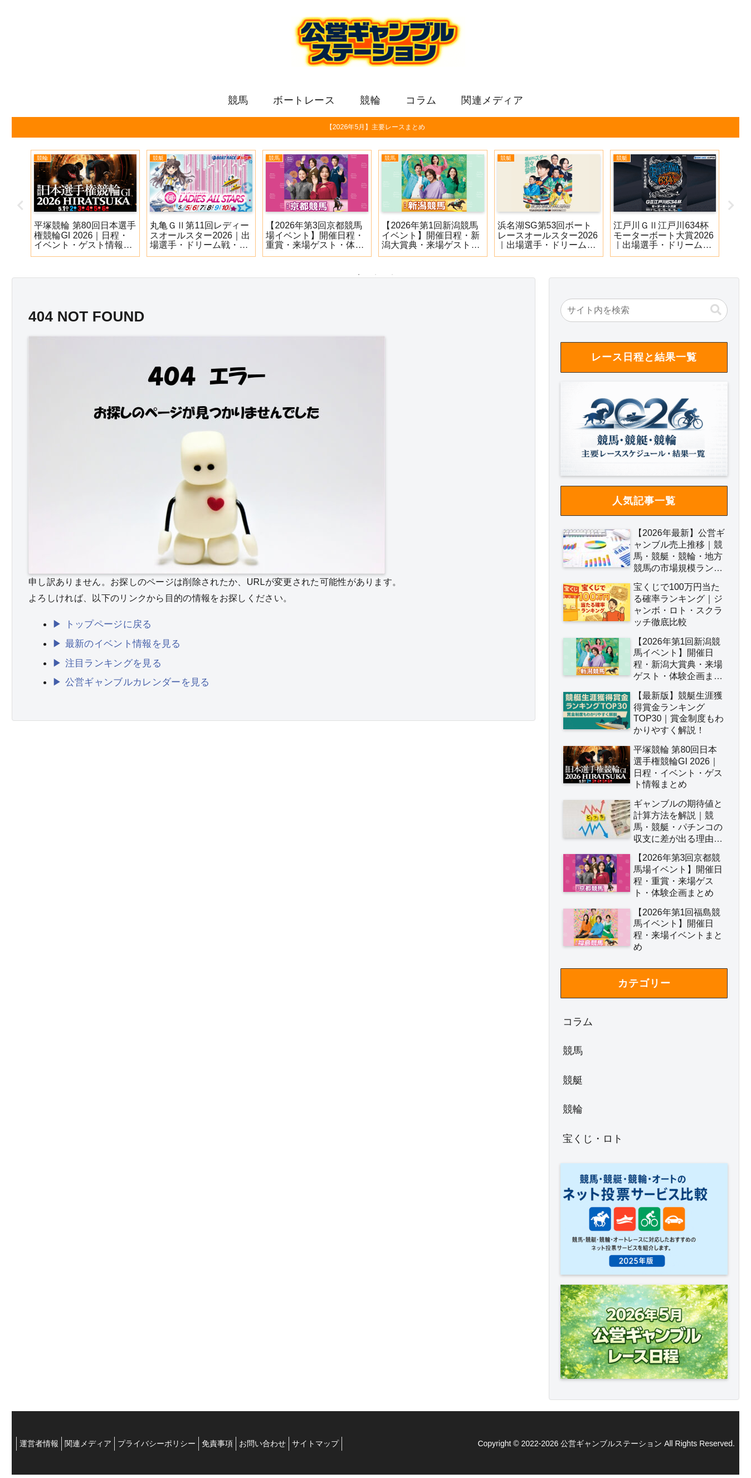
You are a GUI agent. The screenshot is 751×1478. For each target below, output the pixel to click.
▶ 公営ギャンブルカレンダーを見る (126, 681)
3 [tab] (392, 278)
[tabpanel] (85, 206)
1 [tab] (358, 278)
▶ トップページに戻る (99, 626)
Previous (20, 208)
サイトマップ (346, 1446)
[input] (644, 313)
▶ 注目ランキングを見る (103, 663)
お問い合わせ (287, 1446)
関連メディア (96, 1446)
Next (731, 208)
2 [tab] (375, 278)
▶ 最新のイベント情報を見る (112, 645)
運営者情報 (41, 1446)
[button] (716, 313)
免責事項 (236, 1446)
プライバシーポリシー (170, 1446)
